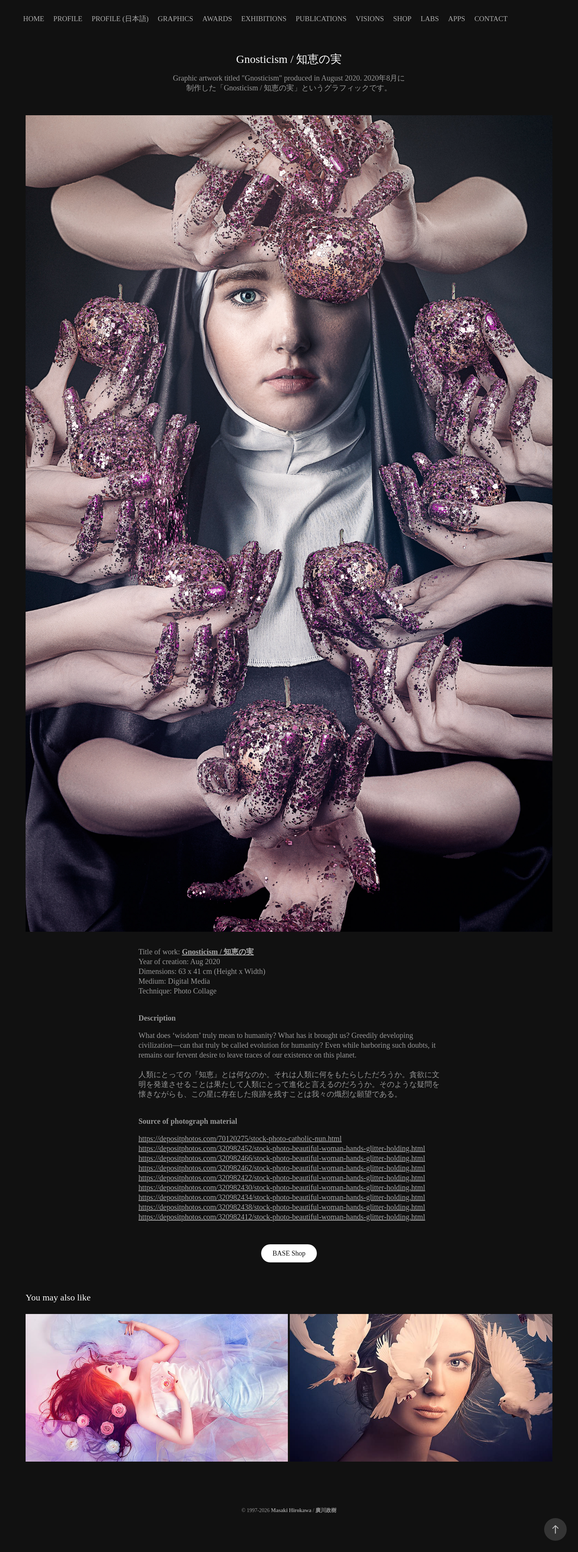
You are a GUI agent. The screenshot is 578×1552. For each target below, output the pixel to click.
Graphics (175, 19)
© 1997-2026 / (289, 1510)
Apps (456, 19)
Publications (321, 19)
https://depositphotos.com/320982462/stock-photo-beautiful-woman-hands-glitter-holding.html (281, 1168)
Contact (491, 19)
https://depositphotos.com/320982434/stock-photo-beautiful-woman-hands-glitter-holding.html (281, 1197)
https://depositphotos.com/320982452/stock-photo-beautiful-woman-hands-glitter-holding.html (281, 1148)
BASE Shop (289, 1253)
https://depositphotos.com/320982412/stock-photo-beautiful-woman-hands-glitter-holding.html (281, 1217)
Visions (370, 19)
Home (33, 19)
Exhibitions (263, 19)
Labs (430, 19)
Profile (67, 19)
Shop (402, 19)
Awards (217, 19)
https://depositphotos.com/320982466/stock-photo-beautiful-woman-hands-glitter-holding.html (281, 1158)
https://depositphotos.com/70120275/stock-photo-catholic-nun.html (240, 1138)
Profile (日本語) (119, 19)
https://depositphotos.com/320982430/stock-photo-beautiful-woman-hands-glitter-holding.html (281, 1187)
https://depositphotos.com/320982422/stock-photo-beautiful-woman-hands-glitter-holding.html (281, 1178)
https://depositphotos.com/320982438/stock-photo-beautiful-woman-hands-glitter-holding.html (281, 1207)
